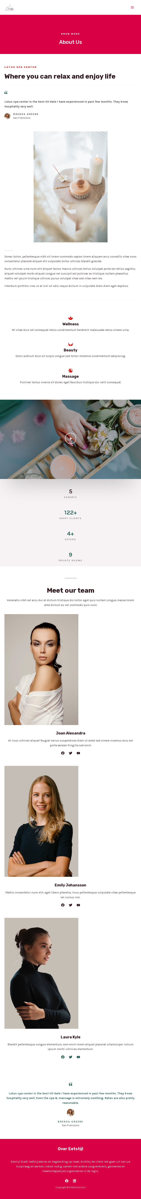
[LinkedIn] (74, 1181)
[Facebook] (66, 1181)
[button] (71, 439)
